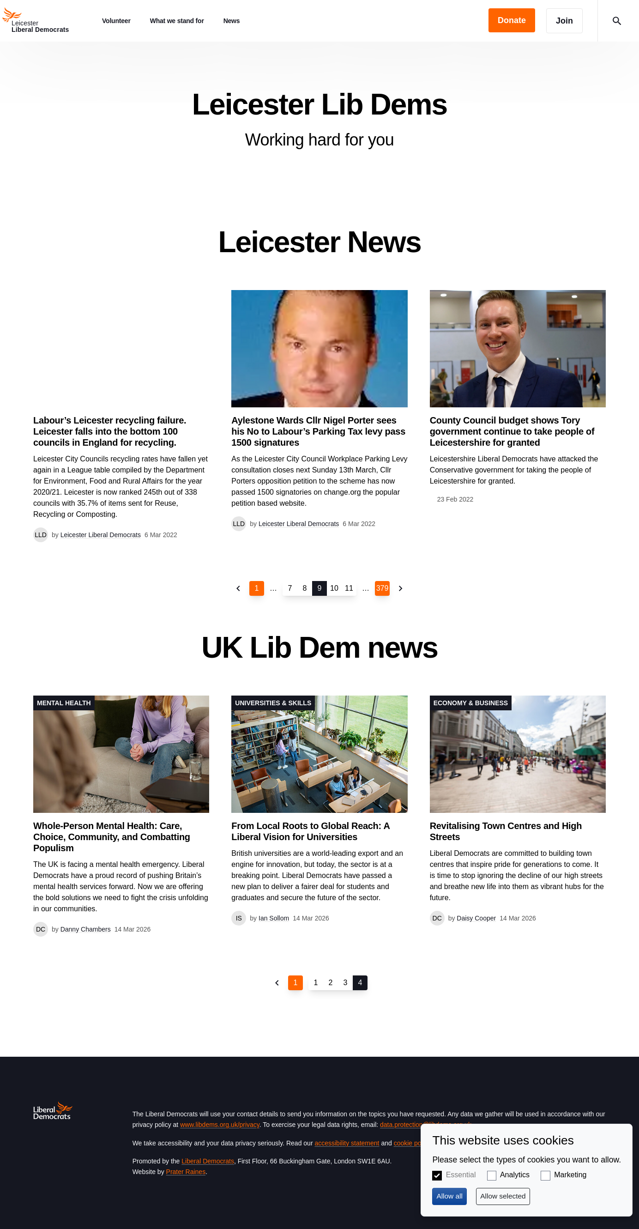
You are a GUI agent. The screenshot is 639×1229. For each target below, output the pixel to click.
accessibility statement (346, 1143)
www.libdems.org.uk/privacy (219, 1124)
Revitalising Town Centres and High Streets (506, 831)
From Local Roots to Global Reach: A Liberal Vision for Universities (310, 831)
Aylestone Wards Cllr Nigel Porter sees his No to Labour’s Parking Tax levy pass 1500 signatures (318, 431)
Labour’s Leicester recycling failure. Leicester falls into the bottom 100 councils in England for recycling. (109, 431)
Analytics (515, 1175)
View (319, 410)
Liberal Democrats (207, 1161)
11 (349, 588)
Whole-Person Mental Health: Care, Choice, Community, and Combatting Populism (111, 837)
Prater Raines (186, 1171)
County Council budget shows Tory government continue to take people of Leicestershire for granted (512, 431)
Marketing (570, 1175)
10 (334, 588)
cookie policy (412, 1143)
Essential (461, 1175)
